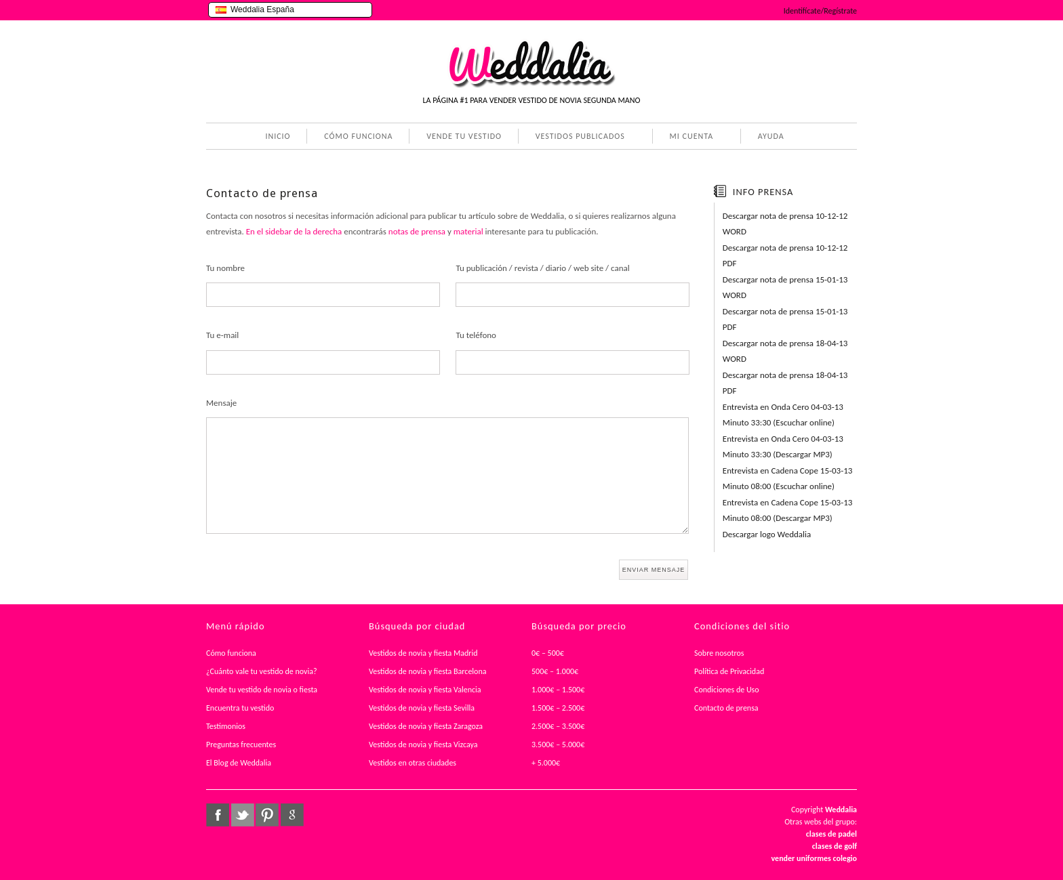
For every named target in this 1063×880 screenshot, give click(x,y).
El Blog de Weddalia (238, 763)
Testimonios (225, 726)
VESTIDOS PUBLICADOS (577, 137)
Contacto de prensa (726, 708)
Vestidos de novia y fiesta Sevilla (422, 708)
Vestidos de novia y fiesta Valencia (425, 689)
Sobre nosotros (719, 653)
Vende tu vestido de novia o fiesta (261, 689)
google (292, 814)
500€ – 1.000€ (555, 671)
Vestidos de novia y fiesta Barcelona (428, 671)
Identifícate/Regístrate (820, 11)
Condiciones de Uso (726, 689)
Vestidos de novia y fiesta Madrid (423, 653)
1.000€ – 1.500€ (558, 689)
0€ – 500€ (548, 653)
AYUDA (768, 137)
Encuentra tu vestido (240, 708)
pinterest (267, 814)
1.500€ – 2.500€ (558, 708)
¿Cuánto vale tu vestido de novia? (261, 671)
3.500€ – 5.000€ (558, 744)
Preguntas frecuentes (241, 744)
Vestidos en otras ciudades (412, 763)
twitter (242, 814)
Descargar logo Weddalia (767, 534)
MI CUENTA (689, 137)
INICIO (277, 136)
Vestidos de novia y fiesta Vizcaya (423, 744)
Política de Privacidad (729, 671)
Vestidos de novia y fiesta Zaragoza (426, 726)
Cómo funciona (231, 653)
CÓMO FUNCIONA (358, 136)
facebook (217, 814)
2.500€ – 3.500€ (558, 726)
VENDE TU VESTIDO (464, 136)
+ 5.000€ (546, 763)
